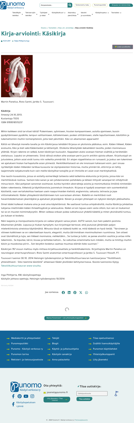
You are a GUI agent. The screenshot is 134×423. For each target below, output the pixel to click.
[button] (17, 14)
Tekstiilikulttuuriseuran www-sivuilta (21, 266)
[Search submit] (70, 5)
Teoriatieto (52, 28)
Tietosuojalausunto (81, 420)
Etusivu (43, 28)
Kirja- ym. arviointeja (65, 28)
